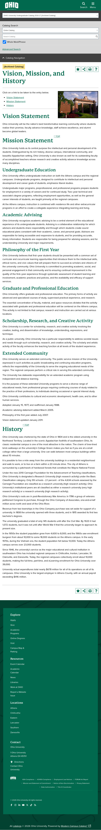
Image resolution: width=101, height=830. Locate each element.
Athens (13, 708)
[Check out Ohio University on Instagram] (15, 805)
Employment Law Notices (63, 779)
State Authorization (48, 787)
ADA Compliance (28, 779)
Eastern (13, 717)
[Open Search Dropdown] (83, 6)
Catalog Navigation (15, 57)
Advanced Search (11, 49)
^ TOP (57, 136)
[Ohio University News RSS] (35, 805)
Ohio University (22, 800)
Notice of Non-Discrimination (64, 783)
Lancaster (14, 722)
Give (12, 624)
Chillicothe (15, 712)
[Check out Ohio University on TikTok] (31, 805)
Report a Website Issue (18, 693)
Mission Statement (15, 101)
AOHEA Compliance (44, 779)
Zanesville (15, 732)
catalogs (17, 826)
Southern (14, 727)
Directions (19, 761)
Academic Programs (15, 631)
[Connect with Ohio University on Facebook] (11, 805)
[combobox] (50, 15)
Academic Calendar (15, 670)
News (13, 677)
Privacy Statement (83, 783)
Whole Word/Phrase (16, 41)
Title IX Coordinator (64, 787)
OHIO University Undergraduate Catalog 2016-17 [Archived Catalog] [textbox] (29, 15)
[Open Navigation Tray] (93, 6)
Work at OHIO (16, 687)
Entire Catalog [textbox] (9, 30)
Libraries (14, 682)
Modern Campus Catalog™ (74, 826)
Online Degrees (17, 638)
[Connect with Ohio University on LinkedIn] (19, 805)
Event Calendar (17, 664)
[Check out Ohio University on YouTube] (23, 805)
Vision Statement (15, 97)
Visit (12, 643)
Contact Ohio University (16, 767)
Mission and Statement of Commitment (37, 783)
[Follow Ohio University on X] (27, 805)
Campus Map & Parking (17, 650)
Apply (13, 620)
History (10, 105)
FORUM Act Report (81, 779)
